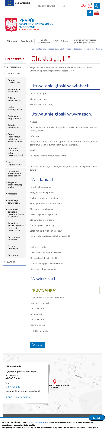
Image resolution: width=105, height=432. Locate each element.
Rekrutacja (13, 255)
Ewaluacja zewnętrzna (14, 201)
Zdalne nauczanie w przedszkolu (88, 49)
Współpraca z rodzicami (14, 90)
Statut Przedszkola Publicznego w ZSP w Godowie (15, 138)
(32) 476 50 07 (12, 386)
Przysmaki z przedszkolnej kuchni (15, 184)
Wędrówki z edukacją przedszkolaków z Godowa (16, 213)
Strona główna (38, 49)
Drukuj (39, 345)
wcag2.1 (90, 6)
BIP (97, 13)
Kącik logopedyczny (15, 163)
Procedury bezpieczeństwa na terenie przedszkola (16, 227)
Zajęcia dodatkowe (13, 126)
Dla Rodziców (66, 49)
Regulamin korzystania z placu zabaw (14, 173)
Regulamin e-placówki (14, 238)
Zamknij (96, 418)
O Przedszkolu (14, 66)
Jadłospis (12, 193)
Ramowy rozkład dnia (14, 81)
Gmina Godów (23, 397)
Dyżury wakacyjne (13, 247)
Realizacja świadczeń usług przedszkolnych (15, 151)
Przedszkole (52, 49)
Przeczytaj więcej (36, 422)
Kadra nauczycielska (15, 108)
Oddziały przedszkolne (14, 99)
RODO (9, 397)
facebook (90, 13)
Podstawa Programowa (14, 117)
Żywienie (11, 261)
